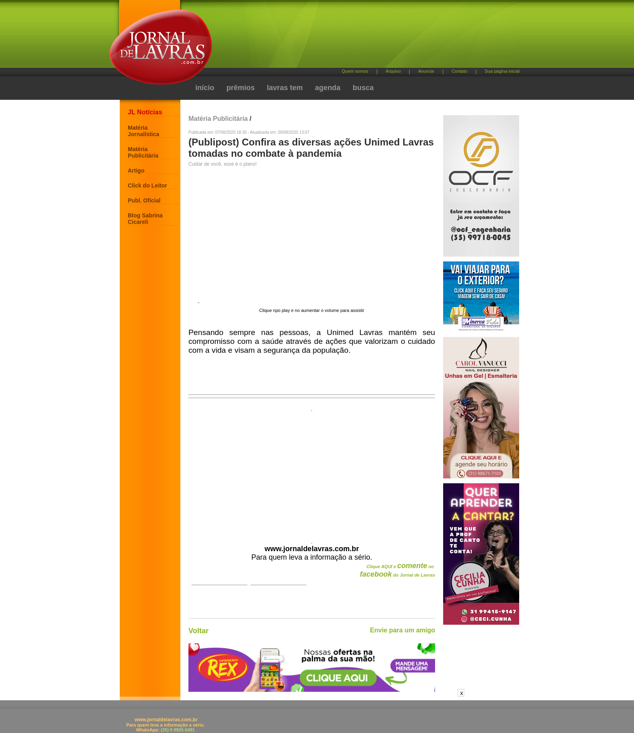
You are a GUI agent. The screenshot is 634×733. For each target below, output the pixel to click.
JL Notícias (145, 112)
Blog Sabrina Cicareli (145, 218)
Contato (459, 71)
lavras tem (285, 88)
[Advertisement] (359, 36)
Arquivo (393, 71)
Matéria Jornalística (143, 130)
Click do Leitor (147, 185)
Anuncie (426, 71)
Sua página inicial (502, 71)
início (204, 88)
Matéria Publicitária (143, 152)
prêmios (240, 88)
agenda (327, 88)
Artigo (136, 170)
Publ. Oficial (144, 200)
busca (363, 88)
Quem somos (355, 71)
